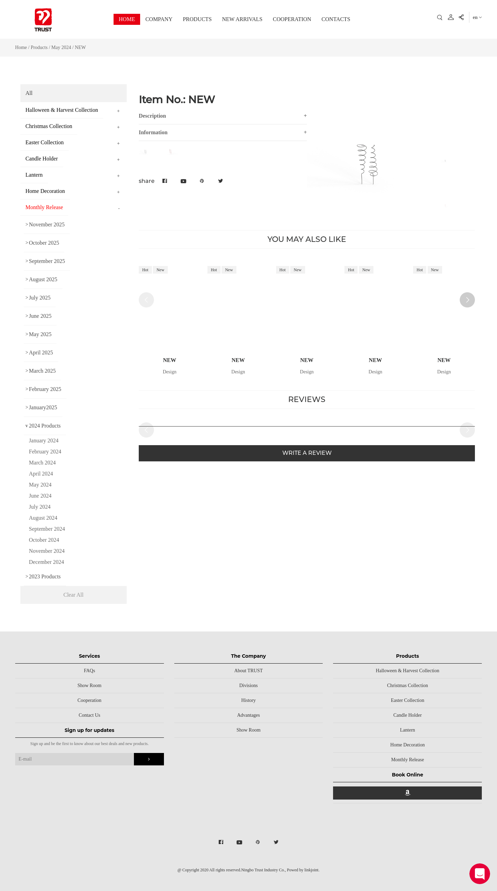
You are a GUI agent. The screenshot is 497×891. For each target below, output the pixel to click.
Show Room (89, 685)
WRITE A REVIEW (307, 453)
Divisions (248, 685)
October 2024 (44, 540)
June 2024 (40, 496)
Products (39, 47)
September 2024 (47, 529)
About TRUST (248, 670)
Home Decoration (407, 744)
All (29, 93)
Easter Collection (407, 700)
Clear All (74, 595)
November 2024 (47, 551)
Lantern (407, 730)
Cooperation (89, 700)
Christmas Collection (407, 685)
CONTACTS (336, 19)
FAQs (89, 670)
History (248, 700)
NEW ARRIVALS (242, 19)
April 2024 (41, 474)
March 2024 (42, 463)
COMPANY (159, 19)
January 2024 (44, 440)
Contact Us (89, 715)
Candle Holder (407, 715)
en (477, 17)
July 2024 (40, 507)
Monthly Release (407, 759)
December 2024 (46, 562)
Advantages (248, 715)
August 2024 (43, 518)
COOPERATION (292, 19)
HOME (127, 19)
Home (21, 47)
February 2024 (45, 451)
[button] (467, 299)
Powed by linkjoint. (303, 870)
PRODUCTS (197, 19)
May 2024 (61, 47)
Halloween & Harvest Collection (407, 670)
